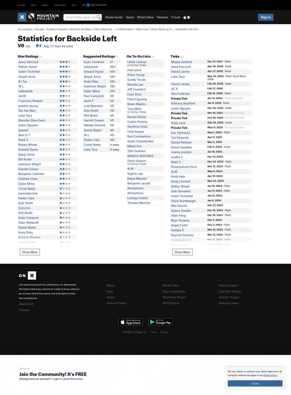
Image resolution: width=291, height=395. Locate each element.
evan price (134, 70)
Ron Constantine (138, 136)
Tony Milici (134, 109)
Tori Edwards (180, 137)
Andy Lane (178, 123)
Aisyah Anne (26, 76)
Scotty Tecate (136, 79)
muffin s (176, 157)
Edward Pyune (28, 149)
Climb (21, 5)
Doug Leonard (180, 181)
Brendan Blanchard (31, 120)
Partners (162, 17)
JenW (22, 96)
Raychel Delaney (182, 235)
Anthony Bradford (183, 103)
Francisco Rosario (30, 100)
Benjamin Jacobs (138, 183)
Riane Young (136, 75)
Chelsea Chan (28, 178)
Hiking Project (228, 285)
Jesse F (89, 100)
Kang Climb (26, 154)
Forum (175, 17)
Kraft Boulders (125, 29)
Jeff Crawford (136, 89)
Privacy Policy (270, 375)
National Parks (229, 303)
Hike (45, 5)
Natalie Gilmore (94, 125)
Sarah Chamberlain (140, 141)
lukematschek (27, 193)
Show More (29, 252)
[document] (255, 378)
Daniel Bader (27, 227)
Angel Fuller (179, 225)
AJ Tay (22, 81)
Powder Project (229, 297)
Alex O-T (24, 135)
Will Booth (25, 213)
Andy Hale (178, 176)
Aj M (130, 168)
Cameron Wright (29, 164)
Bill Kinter (25, 159)
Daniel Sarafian (181, 147)
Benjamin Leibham (31, 174)
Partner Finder (116, 303)
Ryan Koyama (180, 220)
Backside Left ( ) (187, 29)
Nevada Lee (135, 84)
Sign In (266, 17)
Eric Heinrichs (180, 132)
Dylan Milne (26, 183)
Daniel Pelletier (181, 142)
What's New (145, 17)
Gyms (130, 17)
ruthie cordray (136, 62)
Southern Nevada (57, 29)
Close (255, 383)
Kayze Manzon (137, 178)
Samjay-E (177, 230)
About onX (26, 304)
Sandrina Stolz (137, 126)
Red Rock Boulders (80, 29)
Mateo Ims (134, 146)
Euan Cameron (28, 217)
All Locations (25, 29)
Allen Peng (178, 215)
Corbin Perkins (137, 121)
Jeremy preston (181, 152)
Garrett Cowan (28, 169)
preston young (28, 106)
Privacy (164, 332)
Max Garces (179, 205)
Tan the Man (26, 110)
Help (110, 291)
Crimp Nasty (26, 188)
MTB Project (171, 303)
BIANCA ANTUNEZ (140, 156)
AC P (174, 89)
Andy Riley (25, 232)
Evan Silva (134, 94)
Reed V (23, 140)
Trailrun (60, 5)
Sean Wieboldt (28, 222)
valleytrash (25, 91)
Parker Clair (26, 198)
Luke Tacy (25, 115)
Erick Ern (24, 208)
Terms (154, 332)
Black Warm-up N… (162, 29)
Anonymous (135, 188)
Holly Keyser (135, 131)
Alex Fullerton (180, 93)
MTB (33, 5)
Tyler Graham (136, 151)
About (111, 285)
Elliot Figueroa (137, 99)
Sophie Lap (135, 173)
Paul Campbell (94, 96)
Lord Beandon (93, 106)
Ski (74, 5)
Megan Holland (181, 62)
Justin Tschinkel (29, 71)
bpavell (23, 130)
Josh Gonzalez (181, 191)
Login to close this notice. (68, 379)
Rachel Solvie (136, 117)
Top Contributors (174, 291)
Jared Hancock (28, 62)
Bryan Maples (136, 104)
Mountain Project (174, 297)
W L (21, 86)
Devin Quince (136, 160)
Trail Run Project (230, 291)
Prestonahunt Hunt (184, 167)
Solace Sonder (181, 210)
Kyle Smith (25, 203)
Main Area (142, 29)
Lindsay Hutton (137, 198)
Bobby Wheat (27, 144)
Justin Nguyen (28, 125)
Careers (24, 310)
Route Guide (114, 17)
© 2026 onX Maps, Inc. (135, 332)
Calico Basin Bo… (104, 29)
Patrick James (27, 66)
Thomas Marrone (138, 203)
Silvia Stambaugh (183, 201)
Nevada (39, 29)
